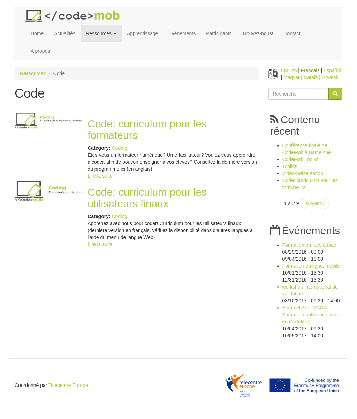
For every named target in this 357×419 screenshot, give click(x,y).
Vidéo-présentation (302, 173)
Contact (291, 33)
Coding (119, 148)
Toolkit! (290, 166)
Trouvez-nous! (257, 33)
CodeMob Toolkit (300, 159)
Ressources (101, 33)
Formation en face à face (309, 245)
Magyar (291, 77)
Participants (218, 33)
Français (310, 70)
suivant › (315, 203)
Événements (182, 33)
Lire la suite (100, 176)
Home (37, 33)
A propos (40, 51)
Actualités (64, 33)
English (289, 70)
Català (311, 77)
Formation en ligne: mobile (311, 266)
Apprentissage (142, 33)
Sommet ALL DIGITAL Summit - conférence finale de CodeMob (311, 314)
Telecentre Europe (68, 385)
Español (332, 70)
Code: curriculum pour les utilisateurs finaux (147, 197)
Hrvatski (331, 77)
